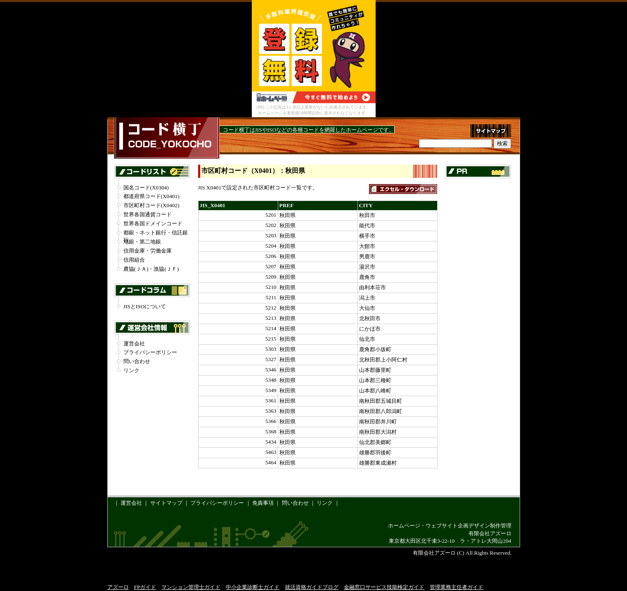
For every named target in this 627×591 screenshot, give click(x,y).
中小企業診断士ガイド (252, 587)
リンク (131, 370)
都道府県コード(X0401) (151, 196)
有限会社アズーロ (489, 533)
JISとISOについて (144, 306)
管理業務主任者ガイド (456, 587)
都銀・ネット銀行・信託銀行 (155, 233)
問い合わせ (136, 361)
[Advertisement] (478, 309)
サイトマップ (166, 503)
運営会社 (134, 343)
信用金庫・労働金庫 (147, 251)
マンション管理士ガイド (190, 587)
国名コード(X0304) (146, 187)
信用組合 (134, 260)
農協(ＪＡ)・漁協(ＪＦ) (151, 269)
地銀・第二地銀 (142, 242)
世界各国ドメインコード (152, 223)
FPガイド (145, 587)
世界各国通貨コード (147, 214)
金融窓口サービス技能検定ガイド (384, 587)
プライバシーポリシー (150, 352)
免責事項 (263, 503)
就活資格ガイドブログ (311, 587)
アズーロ (118, 587)
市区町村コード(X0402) (151, 205)
